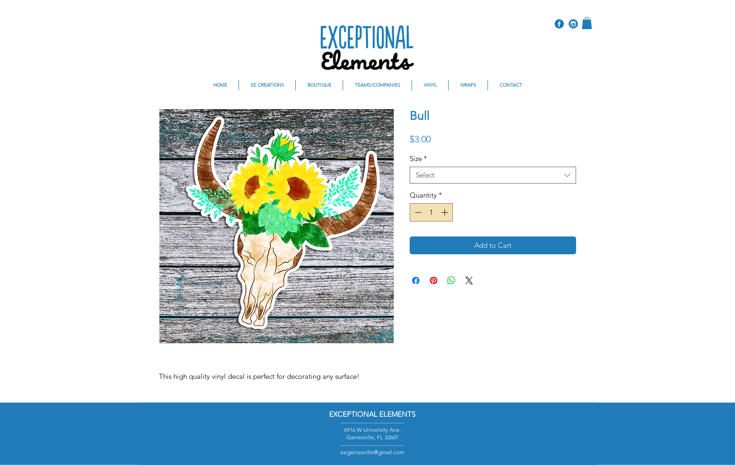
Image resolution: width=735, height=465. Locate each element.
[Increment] (445, 212)
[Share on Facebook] (415, 280)
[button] (587, 23)
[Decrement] (417, 212)
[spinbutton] (431, 212)
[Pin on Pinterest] (433, 280)
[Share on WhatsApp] (451, 280)
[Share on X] (469, 280)
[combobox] (493, 175)
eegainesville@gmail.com (372, 452)
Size (418, 159)
